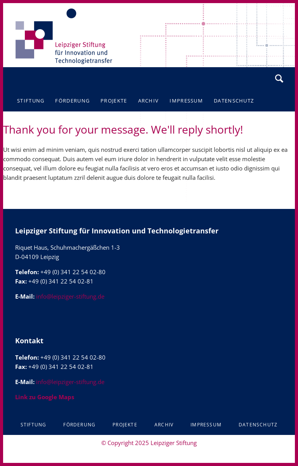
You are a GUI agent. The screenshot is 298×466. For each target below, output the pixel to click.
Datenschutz (258, 424)
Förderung (79, 424)
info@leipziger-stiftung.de (70, 296)
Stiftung (34, 424)
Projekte (125, 424)
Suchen (279, 78)
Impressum (206, 424)
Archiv (163, 424)
